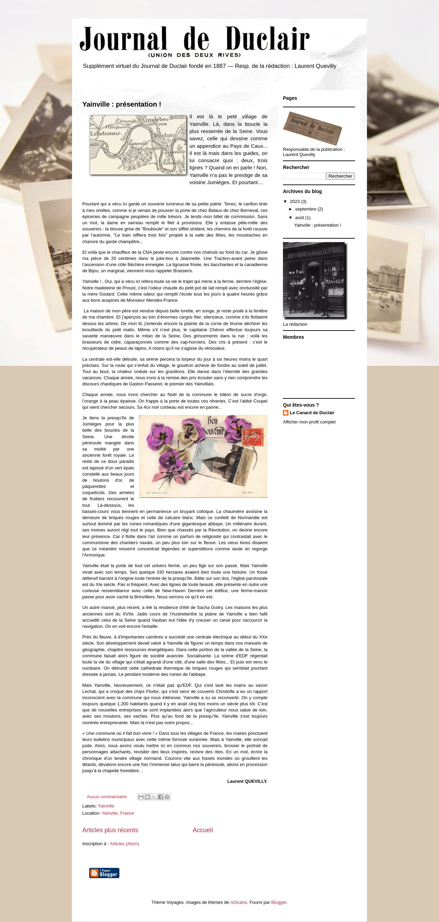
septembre (306, 209)
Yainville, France (118, 813)
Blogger (278, 902)
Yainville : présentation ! (121, 104)
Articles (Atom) (124, 843)
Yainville (106, 806)
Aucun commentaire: (108, 796)
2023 (295, 201)
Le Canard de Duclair (312, 412)
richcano (238, 902)
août (300, 217)
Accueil (203, 830)
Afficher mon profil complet (309, 421)
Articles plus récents (110, 830)
